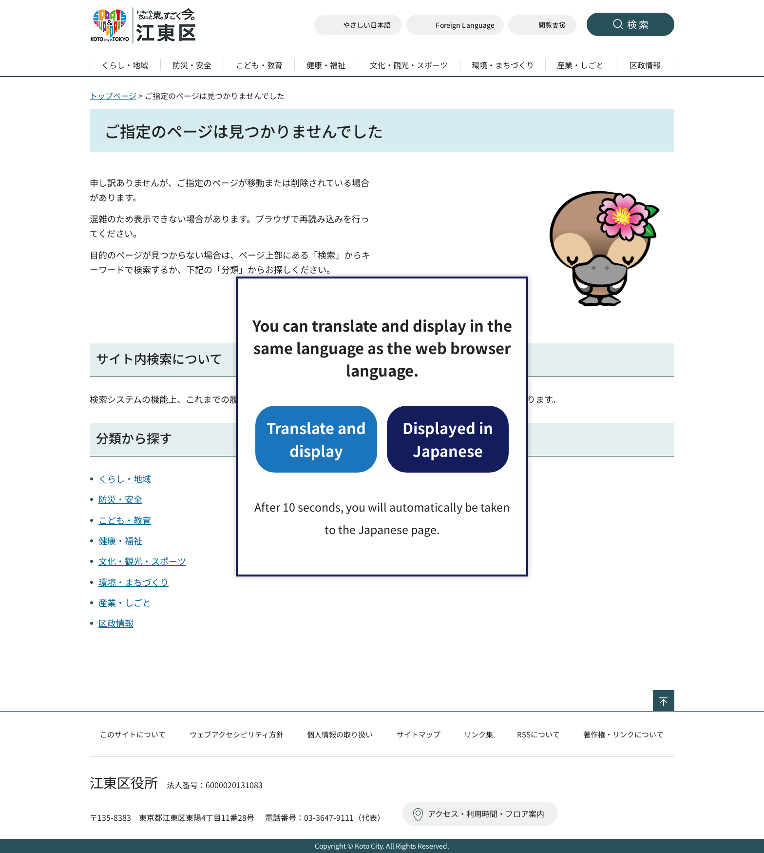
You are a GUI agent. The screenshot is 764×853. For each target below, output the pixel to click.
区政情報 (116, 622)
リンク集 (478, 734)
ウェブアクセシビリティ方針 (237, 734)
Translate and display (316, 439)
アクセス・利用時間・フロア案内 (486, 813)
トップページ (113, 95)
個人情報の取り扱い (340, 734)
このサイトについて (133, 734)
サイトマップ (418, 734)
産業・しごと (124, 602)
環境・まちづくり (133, 581)
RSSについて (538, 734)
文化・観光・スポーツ (142, 561)
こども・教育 (124, 520)
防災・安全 (120, 499)
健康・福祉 (120, 540)
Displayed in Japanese (447, 439)
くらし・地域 (124, 478)
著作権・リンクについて (623, 734)
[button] (455, 25)
